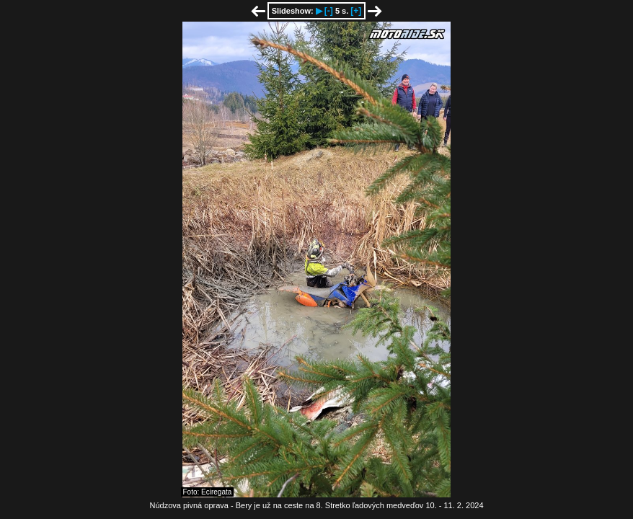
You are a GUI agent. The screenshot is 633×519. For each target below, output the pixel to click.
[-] (328, 11)
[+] (355, 11)
